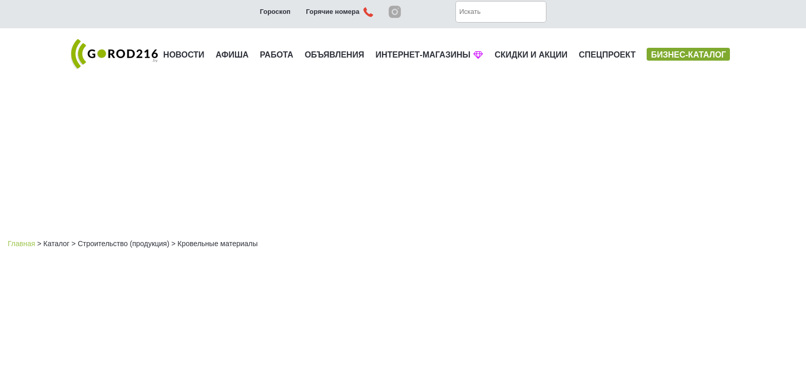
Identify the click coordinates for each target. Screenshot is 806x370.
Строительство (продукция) (123, 243)
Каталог (56, 243)
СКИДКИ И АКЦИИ (530, 54)
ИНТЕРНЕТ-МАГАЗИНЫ (429, 54)
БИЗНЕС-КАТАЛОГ (688, 54)
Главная (21, 243)
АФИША (232, 54)
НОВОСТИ (184, 54)
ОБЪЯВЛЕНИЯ (334, 54)
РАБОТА (277, 54)
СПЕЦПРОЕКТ (607, 54)
